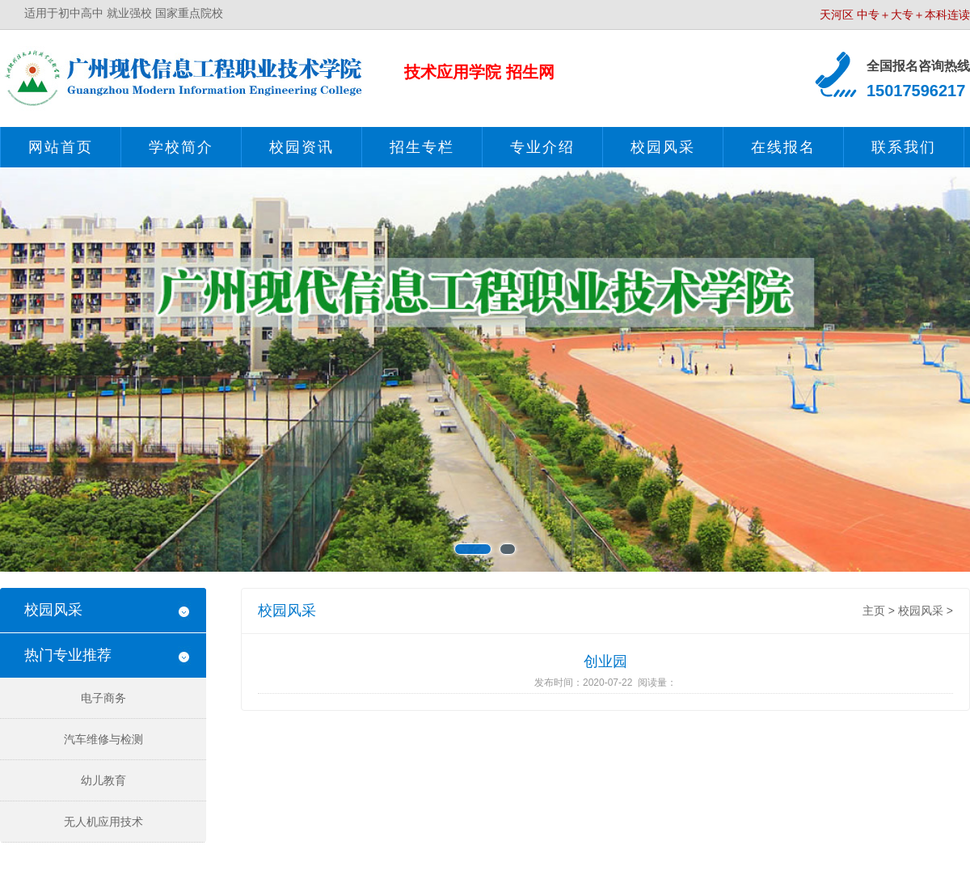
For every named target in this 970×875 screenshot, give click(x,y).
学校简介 (181, 147)
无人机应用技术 (103, 821)
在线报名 (783, 147)
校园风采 (662, 147)
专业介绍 (542, 147)
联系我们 (903, 147)
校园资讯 (301, 147)
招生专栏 (422, 147)
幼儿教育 (103, 780)
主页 (873, 610)
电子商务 (103, 697)
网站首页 (60, 147)
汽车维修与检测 (103, 739)
